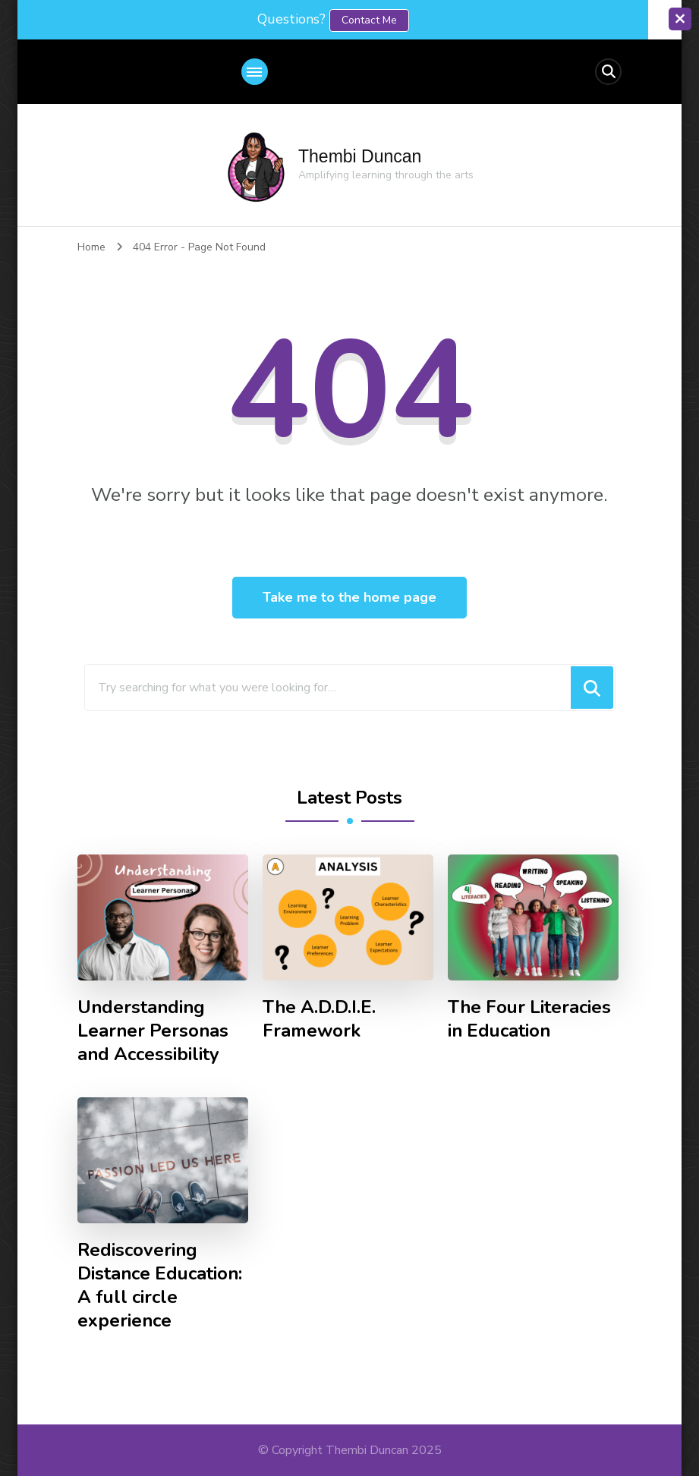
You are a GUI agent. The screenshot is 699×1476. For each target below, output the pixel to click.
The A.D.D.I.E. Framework (319, 1019)
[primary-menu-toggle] (254, 71)
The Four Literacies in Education (529, 1019)
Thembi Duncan (359, 156)
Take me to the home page (349, 597)
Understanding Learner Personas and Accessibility (152, 1031)
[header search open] (608, 71)
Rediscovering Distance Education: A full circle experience (159, 1285)
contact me (369, 20)
